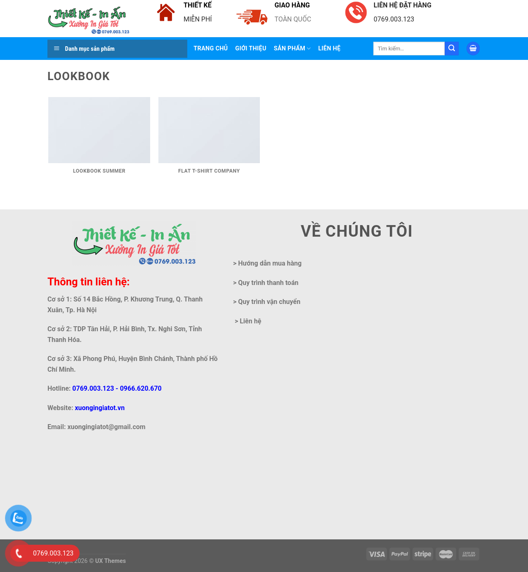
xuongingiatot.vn (100, 408)
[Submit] (452, 49)
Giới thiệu (250, 48)
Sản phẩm (292, 48)
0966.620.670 (141, 388)
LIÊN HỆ (329, 48)
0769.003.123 (93, 388)
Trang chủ (210, 48)
